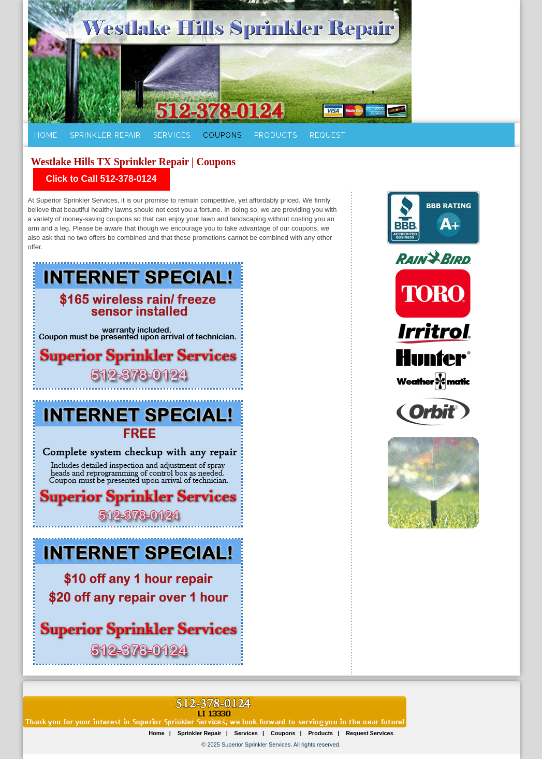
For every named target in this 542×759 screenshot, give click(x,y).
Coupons (222, 135)
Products (275, 135)
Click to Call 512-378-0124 (101, 179)
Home (45, 135)
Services (172, 135)
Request (328, 135)
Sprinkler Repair (105, 135)
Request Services (369, 733)
